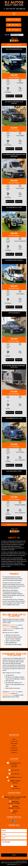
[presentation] (12, 850)
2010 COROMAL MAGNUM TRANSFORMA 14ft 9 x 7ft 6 (14, 366)
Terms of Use (12, 861)
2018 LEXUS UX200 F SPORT (14, 471)
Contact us (14, 752)
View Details (19, 96)
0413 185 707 (10, 9)
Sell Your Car (14, 748)
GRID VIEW (13, 25)
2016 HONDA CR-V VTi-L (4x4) (14, 418)
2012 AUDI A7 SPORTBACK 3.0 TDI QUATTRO (14, 102)
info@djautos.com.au (8, 628)
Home (14, 739)
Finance (14, 746)
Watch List (11, 96)
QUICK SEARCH (13, 20)
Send (14, 855)
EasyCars (18, 864)
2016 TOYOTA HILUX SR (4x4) (14, 49)
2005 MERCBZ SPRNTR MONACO (14, 260)
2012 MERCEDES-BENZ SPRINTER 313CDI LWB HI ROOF (14, 155)
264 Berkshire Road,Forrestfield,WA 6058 (14, 765)
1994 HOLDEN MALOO (14, 313)
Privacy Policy (4, 861)
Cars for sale (14, 741)
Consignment (14, 750)
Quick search (14, 744)
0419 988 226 (20, 9)
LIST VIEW (13, 30)
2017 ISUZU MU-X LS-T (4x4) (14, 207)
